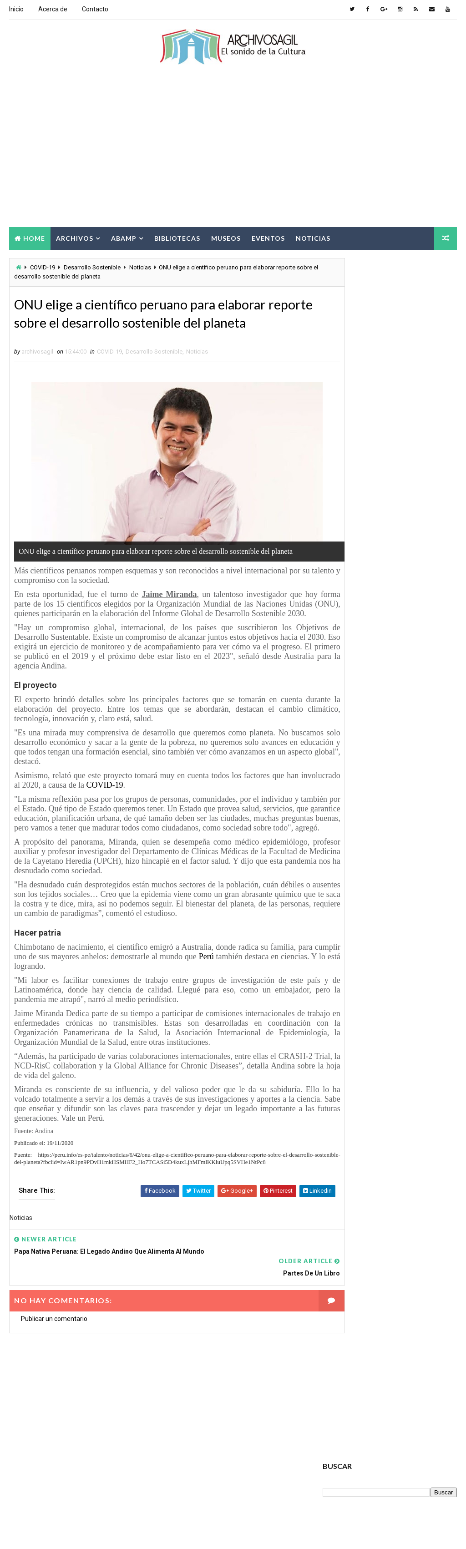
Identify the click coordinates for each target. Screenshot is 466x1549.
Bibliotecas (177, 237)
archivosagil (351, 459)
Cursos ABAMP (347, 1020)
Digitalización (346, 1035)
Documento (410, 1035)
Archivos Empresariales (361, 940)
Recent (345, 599)
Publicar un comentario (54, 1357)
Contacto (95, 9)
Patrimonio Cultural (356, 1099)
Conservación (346, 1004)
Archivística (344, 956)
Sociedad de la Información (365, 1147)
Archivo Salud (347, 892)
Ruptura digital (349, 1115)
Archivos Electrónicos (359, 924)
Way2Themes (87, 1533)
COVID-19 (42, 267)
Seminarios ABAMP (352, 1131)
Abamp (124, 237)
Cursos (404, 1004)
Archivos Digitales (353, 908)
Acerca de (52, 9)
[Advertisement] (233, 153)
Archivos (74, 237)
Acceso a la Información (361, 876)
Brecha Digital (347, 972)
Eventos (268, 237)
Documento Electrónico (361, 1051)
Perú (235, 998)
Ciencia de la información (362, 988)
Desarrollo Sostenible (92, 267)
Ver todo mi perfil (347, 472)
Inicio (16, 9)
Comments (434, 599)
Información (395, 1067)
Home (34, 237)
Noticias (313, 237)
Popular (389, 599)
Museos (226, 237)
